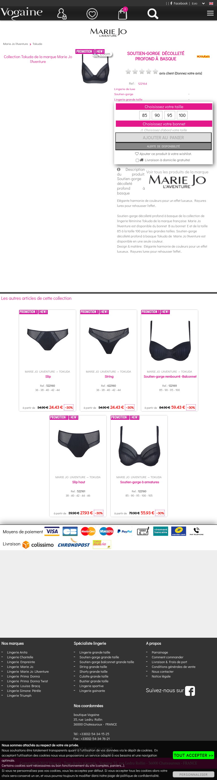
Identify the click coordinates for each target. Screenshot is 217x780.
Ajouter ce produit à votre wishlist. (163, 153)
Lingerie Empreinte (21, 661)
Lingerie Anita (17, 652)
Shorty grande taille (93, 671)
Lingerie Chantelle (20, 657)
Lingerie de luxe (124, 89)
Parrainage (160, 652)
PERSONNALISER (193, 774)
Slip (48, 376)
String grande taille (93, 666)
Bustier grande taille (93, 681)
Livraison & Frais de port (169, 661)
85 (144, 115)
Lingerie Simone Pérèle (24, 690)
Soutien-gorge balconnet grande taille (106, 661)
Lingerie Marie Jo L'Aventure (28, 671)
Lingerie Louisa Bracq (23, 685)
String (109, 376)
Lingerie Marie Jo (20, 666)
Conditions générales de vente (173, 666)
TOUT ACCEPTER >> (193, 755)
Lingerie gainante (92, 690)
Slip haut (78, 482)
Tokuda (37, 43)
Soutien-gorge (123, 94)
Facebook (179, 3)
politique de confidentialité (139, 775)
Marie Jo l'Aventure (15, 43)
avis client (166, 73)
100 (182, 115)
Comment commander (167, 657)
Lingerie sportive (91, 685)
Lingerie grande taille (128, 99)
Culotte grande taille (93, 676)
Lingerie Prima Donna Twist (27, 681)
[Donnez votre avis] (188, 73)
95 (169, 115)
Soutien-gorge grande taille (99, 657)
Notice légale (161, 676)
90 (157, 115)
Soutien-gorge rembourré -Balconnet (170, 376)
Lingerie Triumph (19, 695)
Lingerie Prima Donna (23, 676)
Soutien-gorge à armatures (139, 482)
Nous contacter (162, 671)
